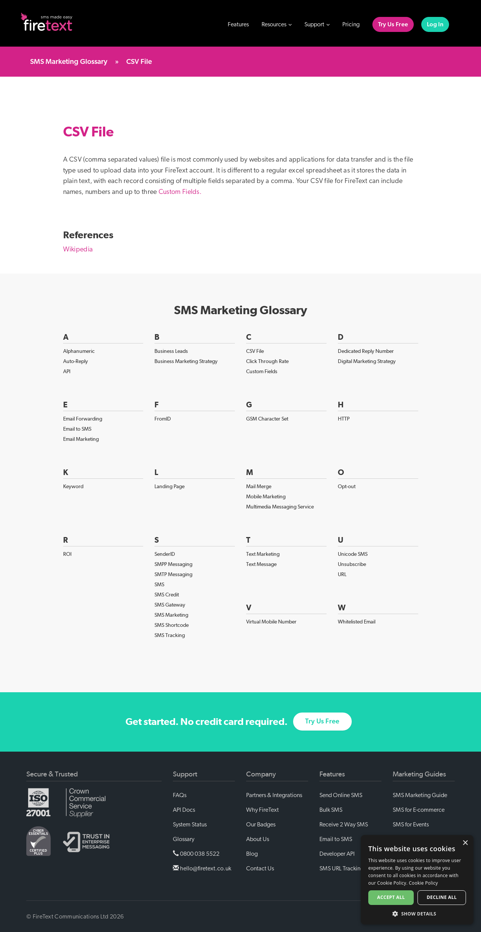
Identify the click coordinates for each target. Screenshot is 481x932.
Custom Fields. (180, 192)
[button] (417, 913)
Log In (435, 24)
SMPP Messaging (173, 564)
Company (261, 774)
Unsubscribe (352, 564)
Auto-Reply (75, 361)
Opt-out (346, 486)
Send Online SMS (340, 795)
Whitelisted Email (356, 622)
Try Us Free (393, 24)
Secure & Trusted (52, 774)
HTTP (343, 419)
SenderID (164, 554)
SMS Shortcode (171, 625)
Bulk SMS (330, 810)
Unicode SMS (353, 554)
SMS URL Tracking (341, 868)
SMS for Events (411, 825)
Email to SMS (77, 429)
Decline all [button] (442, 897)
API (66, 371)
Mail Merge (258, 486)
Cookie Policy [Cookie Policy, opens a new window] (423, 883)
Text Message (261, 564)
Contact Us (260, 868)
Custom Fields (261, 371)
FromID (162, 419)
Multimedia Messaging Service (280, 507)
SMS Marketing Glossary (68, 61)
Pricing (351, 24)
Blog (252, 854)
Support (317, 24)
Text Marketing (263, 554)
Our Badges (260, 825)
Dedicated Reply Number (366, 351)
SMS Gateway (169, 605)
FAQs (179, 795)
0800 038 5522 (196, 853)
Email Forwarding (82, 419)
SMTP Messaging (173, 574)
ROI (67, 554)
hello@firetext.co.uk (202, 868)
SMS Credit (166, 595)
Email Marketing (81, 439)
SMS (159, 584)
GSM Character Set (267, 419)
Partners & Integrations (274, 795)
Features (238, 24)
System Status (190, 825)
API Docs (184, 810)
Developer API (337, 854)
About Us (257, 839)
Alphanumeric (79, 351)
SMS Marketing (171, 615)
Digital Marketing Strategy (367, 361)
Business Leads (171, 351)
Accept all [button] (391, 897)
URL (342, 574)
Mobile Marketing (266, 496)
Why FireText (262, 810)
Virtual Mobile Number (271, 622)
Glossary (183, 839)
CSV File (255, 351)
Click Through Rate (267, 361)
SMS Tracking (169, 635)
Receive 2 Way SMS (343, 825)
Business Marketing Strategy (186, 361)
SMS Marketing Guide (420, 795)
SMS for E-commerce (419, 810)
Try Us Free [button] (322, 728)
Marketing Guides (419, 774)
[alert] (417, 879)
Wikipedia (78, 249)
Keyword (73, 486)
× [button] (465, 843)
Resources (277, 24)
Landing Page (169, 486)
